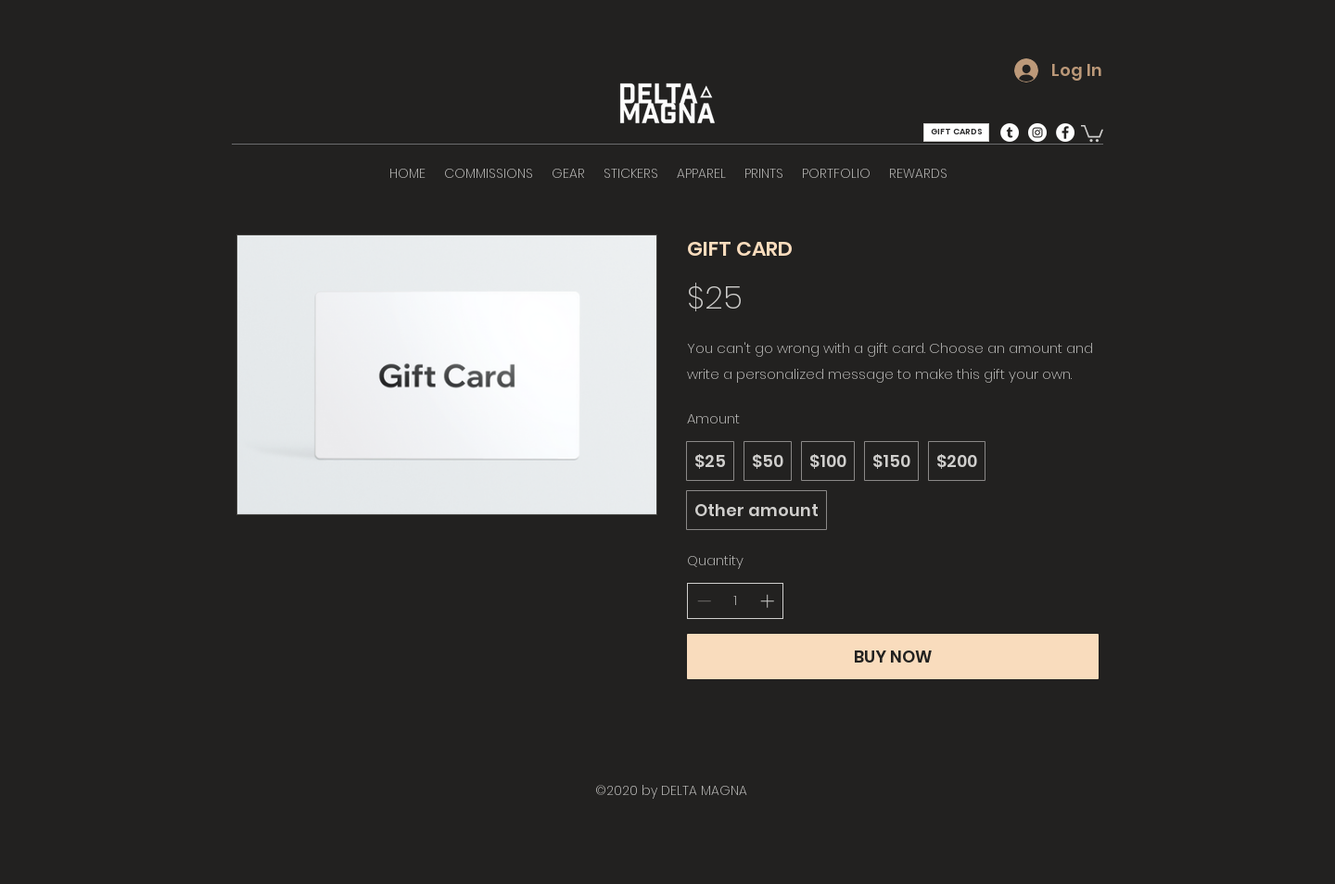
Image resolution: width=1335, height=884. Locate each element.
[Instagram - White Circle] (1037, 132)
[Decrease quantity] (704, 601)
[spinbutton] (735, 600)
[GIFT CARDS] (956, 132)
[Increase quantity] (767, 601)
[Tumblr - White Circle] (1009, 132)
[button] (1092, 132)
